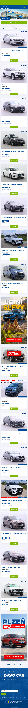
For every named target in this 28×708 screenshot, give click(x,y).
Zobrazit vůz (14, 60)
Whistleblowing (22, 697)
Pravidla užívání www (14, 707)
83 (20, 664)
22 (11, 664)
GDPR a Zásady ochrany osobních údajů (9, 697)
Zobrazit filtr (14, 22)
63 (17, 664)
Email (2, 690)
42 (14, 664)
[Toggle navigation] (26, 7)
